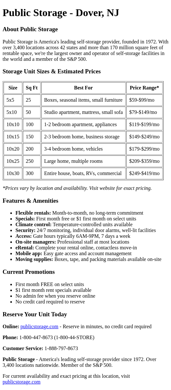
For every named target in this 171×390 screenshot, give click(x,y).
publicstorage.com (40, 326)
